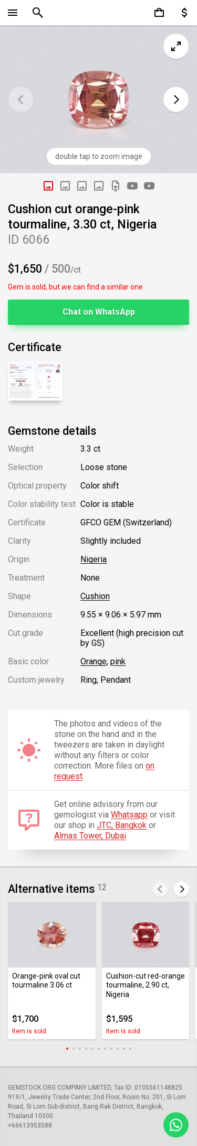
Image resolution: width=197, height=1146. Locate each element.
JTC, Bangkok (122, 825)
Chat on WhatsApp (99, 312)
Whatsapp (129, 815)
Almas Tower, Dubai (90, 836)
